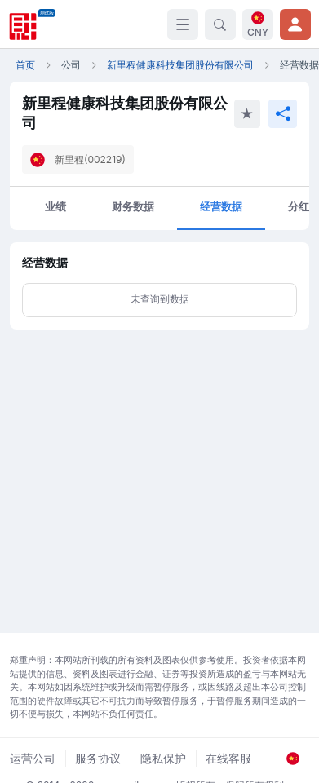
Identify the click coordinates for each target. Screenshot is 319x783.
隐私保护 (163, 758)
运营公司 (32, 758)
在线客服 (228, 758)
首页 (25, 65)
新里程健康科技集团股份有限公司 (180, 65)
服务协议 (98, 758)
